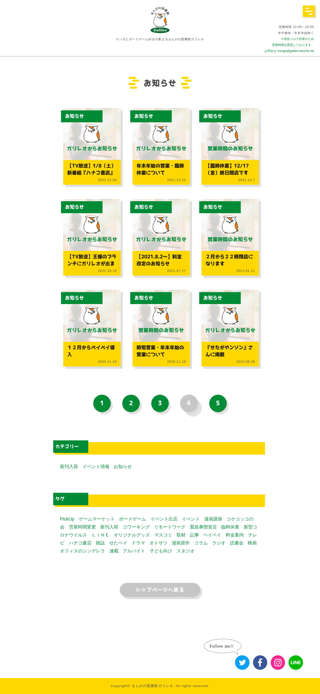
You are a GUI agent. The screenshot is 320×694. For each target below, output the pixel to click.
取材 (181, 534)
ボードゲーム (132, 519)
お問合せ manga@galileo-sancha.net (289, 51)
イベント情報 (96, 466)
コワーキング (136, 526)
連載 (114, 550)
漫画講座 (213, 519)
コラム (201, 542)
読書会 (237, 542)
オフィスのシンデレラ (82, 550)
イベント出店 (164, 519)
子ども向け (161, 550)
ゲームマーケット (97, 519)
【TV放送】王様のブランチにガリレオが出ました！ (91, 263)
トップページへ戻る (160, 589)
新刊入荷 (69, 466)
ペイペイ (212, 534)
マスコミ (163, 534)
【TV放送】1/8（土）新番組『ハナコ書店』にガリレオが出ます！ (91, 173)
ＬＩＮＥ (101, 534)
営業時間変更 (82, 526)
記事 (194, 534)
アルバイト (134, 550)
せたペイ (118, 542)
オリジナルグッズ (132, 534)
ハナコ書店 (80, 542)
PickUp (67, 519)
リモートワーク (170, 526)
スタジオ (185, 550)
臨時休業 (230, 526)
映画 (252, 542)
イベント (191, 519)
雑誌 (100, 542)
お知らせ (74, 116)
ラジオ (219, 542)
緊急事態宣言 (203, 526)
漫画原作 (181, 542)
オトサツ (159, 542)
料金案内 (235, 534)
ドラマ (138, 542)
